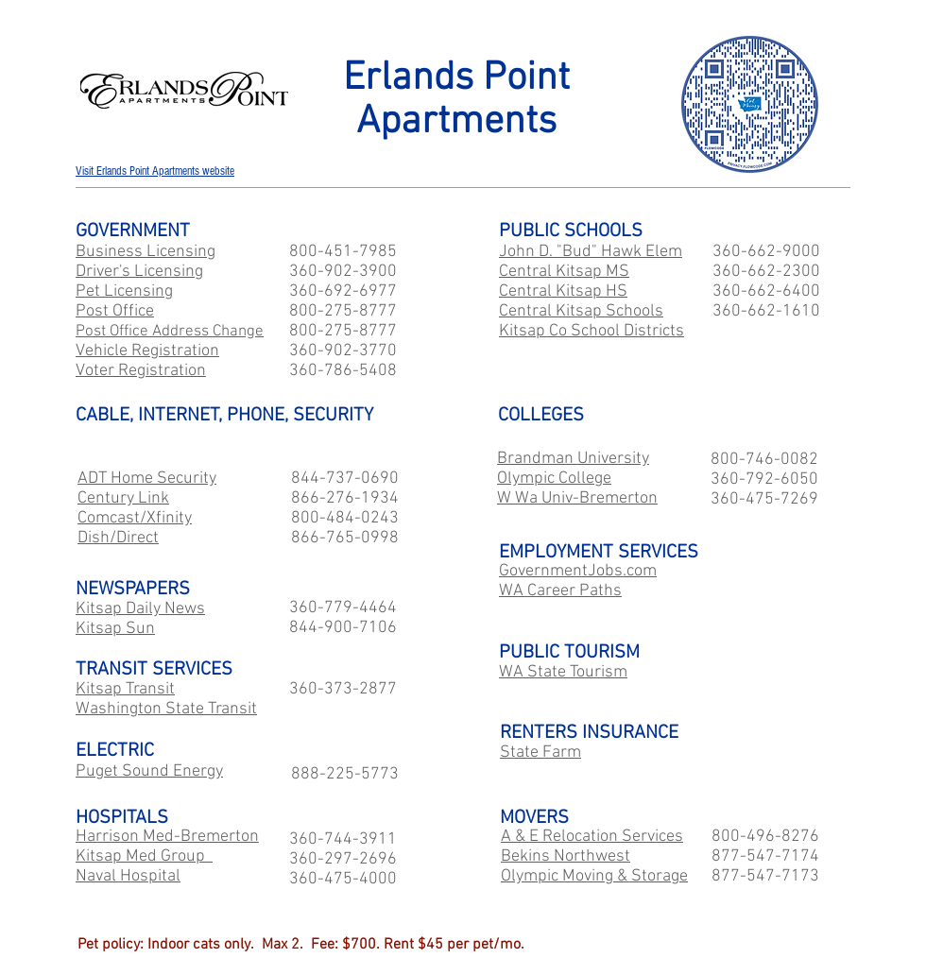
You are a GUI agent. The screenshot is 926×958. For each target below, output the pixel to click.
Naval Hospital (128, 876)
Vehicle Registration (147, 351)
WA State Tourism (563, 672)
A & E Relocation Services (592, 837)
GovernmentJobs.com (578, 571)
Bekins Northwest (565, 856)
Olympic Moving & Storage (594, 876)
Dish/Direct (118, 538)
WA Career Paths (560, 591)
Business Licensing (145, 252)
